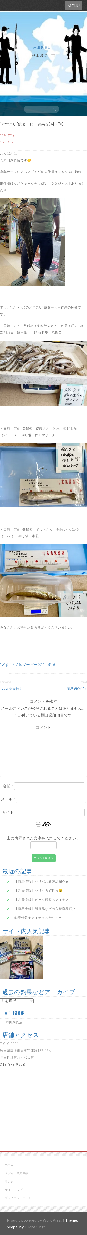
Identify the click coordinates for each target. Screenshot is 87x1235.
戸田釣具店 (42, 47)
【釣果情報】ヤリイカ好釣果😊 (38, 890)
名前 (8, 786)
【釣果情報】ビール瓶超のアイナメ (41, 900)
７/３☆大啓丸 (11, 688)
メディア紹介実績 (16, 1173)
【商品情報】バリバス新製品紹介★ (41, 881)
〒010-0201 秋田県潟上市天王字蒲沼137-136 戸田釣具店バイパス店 (25, 1050)
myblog (6, 141)
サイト (8, 812)
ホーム (9, 1164)
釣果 (52, 664)
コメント (43, 727)
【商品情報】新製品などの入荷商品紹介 (45, 909)
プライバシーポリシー (19, 1198)
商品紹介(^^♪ (77, 688)
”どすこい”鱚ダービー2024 (23, 664)
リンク (9, 1181)
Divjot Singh (35, 1227)
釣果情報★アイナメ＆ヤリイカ (38, 918)
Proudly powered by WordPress (34, 1220)
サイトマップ (14, 1190)
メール (8, 799)
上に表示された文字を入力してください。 (43, 838)
